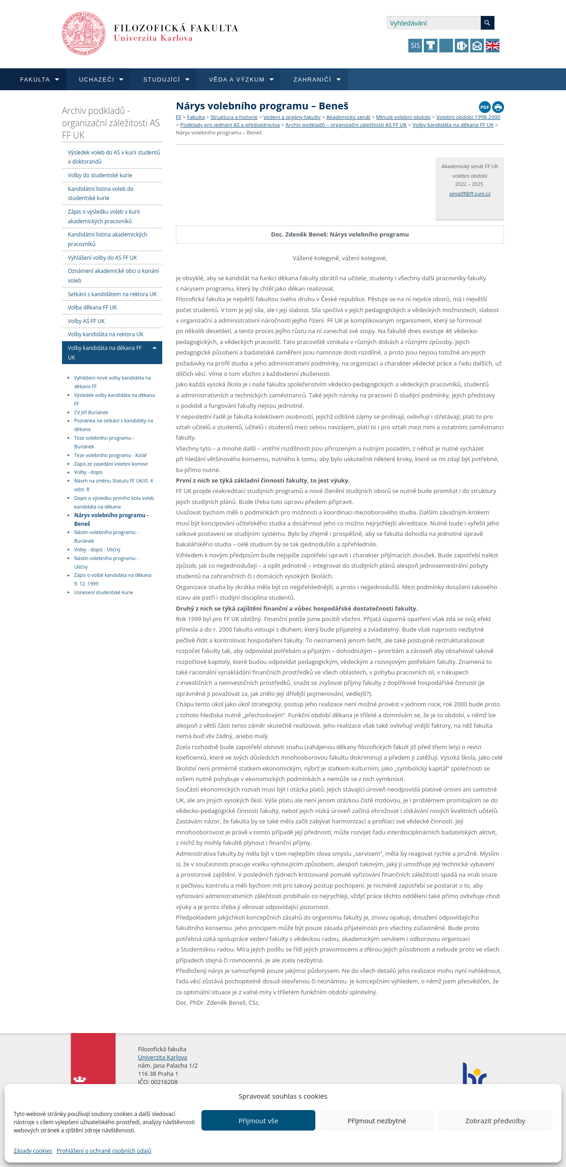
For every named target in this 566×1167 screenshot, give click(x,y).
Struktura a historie (234, 116)
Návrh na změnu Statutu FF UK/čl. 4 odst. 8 (113, 485)
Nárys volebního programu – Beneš (219, 132)
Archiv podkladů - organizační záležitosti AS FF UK (111, 122)
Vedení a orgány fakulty (291, 116)
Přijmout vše (258, 1120)
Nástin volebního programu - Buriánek (106, 536)
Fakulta (196, 116)
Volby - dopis (88, 472)
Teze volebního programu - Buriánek (104, 442)
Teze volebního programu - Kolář (110, 455)
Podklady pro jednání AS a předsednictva (230, 124)
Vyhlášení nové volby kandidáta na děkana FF (112, 382)
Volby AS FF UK (86, 320)
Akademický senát (348, 116)
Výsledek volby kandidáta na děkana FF (114, 399)
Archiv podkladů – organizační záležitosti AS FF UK (346, 124)
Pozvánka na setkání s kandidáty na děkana (113, 425)
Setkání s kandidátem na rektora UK (112, 294)
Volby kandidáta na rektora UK (106, 334)
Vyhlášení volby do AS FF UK (102, 257)
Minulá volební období (403, 116)
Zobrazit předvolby (495, 1120)
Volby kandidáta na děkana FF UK (453, 124)
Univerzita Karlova (162, 1057)
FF (178, 116)
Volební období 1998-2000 (468, 116)
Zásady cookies (33, 1151)
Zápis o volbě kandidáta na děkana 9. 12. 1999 (113, 579)
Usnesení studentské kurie (104, 592)
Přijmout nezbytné (377, 1120)
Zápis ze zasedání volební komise (111, 464)
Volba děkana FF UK (92, 307)
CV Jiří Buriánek (91, 412)
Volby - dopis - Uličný (97, 549)
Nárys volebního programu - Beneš (111, 519)
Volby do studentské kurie (100, 175)
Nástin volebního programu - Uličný (106, 562)
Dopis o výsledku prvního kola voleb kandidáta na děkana (114, 502)
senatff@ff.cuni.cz (470, 193)
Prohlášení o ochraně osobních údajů (104, 1151)
